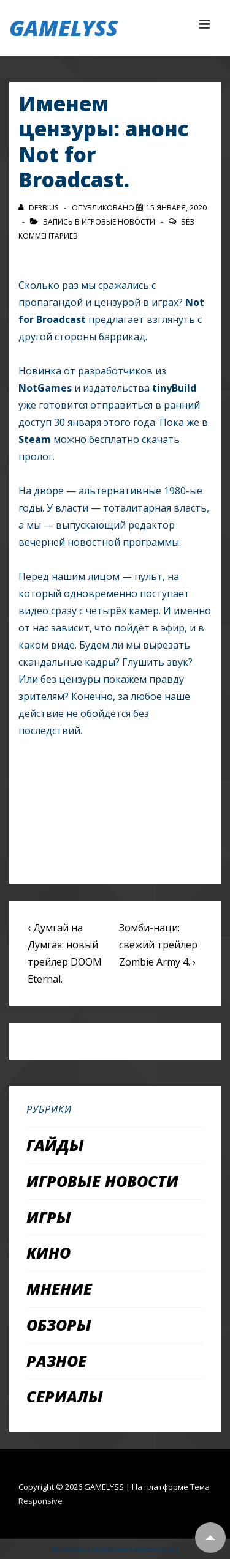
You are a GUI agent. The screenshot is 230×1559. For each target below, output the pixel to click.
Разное (56, 1360)
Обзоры (58, 1324)
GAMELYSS (63, 27)
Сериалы (64, 1396)
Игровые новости (118, 222)
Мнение (59, 1288)
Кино (48, 1252)
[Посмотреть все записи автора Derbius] (39, 208)
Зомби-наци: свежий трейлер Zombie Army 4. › (158, 945)
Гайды (55, 1144)
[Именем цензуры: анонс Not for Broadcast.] (176, 208)
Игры (48, 1217)
